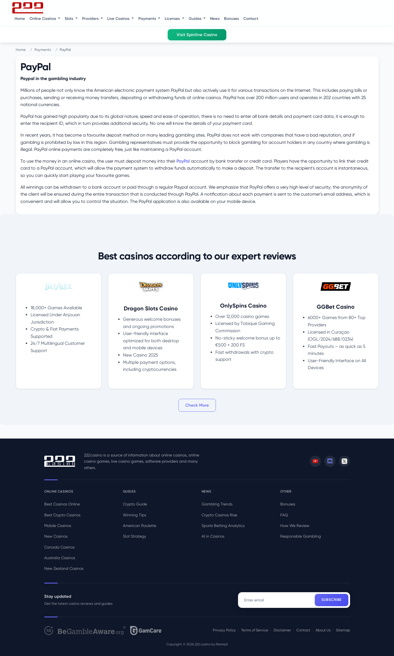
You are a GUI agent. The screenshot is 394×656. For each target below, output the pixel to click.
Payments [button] (147, 18)
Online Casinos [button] (43, 18)
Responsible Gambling (300, 536)
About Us (323, 630)
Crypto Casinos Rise (219, 515)
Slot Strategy (134, 536)
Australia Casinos (59, 558)
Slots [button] (69, 18)
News (215, 18)
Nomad (222, 644)
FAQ (284, 515)
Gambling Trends (217, 504)
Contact (250, 18)
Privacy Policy (224, 630)
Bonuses (231, 18)
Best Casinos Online (62, 504)
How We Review (294, 525)
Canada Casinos (59, 547)
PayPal (183, 161)
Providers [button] (91, 18)
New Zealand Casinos (63, 568)
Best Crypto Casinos (62, 515)
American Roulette (139, 525)
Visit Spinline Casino (197, 34)
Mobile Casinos (57, 525)
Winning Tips (134, 515)
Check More (197, 405)
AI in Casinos (213, 536)
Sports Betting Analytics (223, 525)
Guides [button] (195, 18)
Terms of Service (254, 630)
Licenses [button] (173, 18)
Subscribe (331, 600)
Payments (42, 50)
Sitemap (343, 630)
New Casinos (55, 536)
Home (20, 18)
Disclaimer (282, 630)
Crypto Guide (135, 504)
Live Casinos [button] (118, 18)
